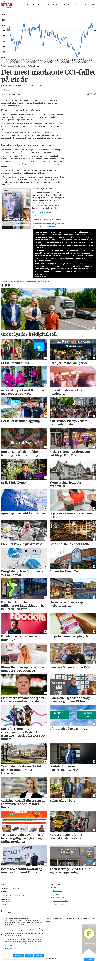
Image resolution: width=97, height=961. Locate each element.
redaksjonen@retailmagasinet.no (12, 895)
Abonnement (57, 4)
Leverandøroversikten (60, 901)
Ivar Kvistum (5, 902)
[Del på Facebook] (88, 94)
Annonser (67, 4)
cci (39, 281)
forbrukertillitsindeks (26, 281)
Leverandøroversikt (33, 4)
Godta (29, 955)
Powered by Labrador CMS (48, 958)
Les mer (47, 921)
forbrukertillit (8, 281)
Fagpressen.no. (11, 948)
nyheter (46, 281)
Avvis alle (39, 955)
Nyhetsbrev (82, 4)
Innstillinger (89, 959)
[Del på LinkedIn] (91, 94)
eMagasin (91, 4)
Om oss (74, 4)
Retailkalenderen (46, 4)
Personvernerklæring (60, 904)
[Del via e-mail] (94, 94)
